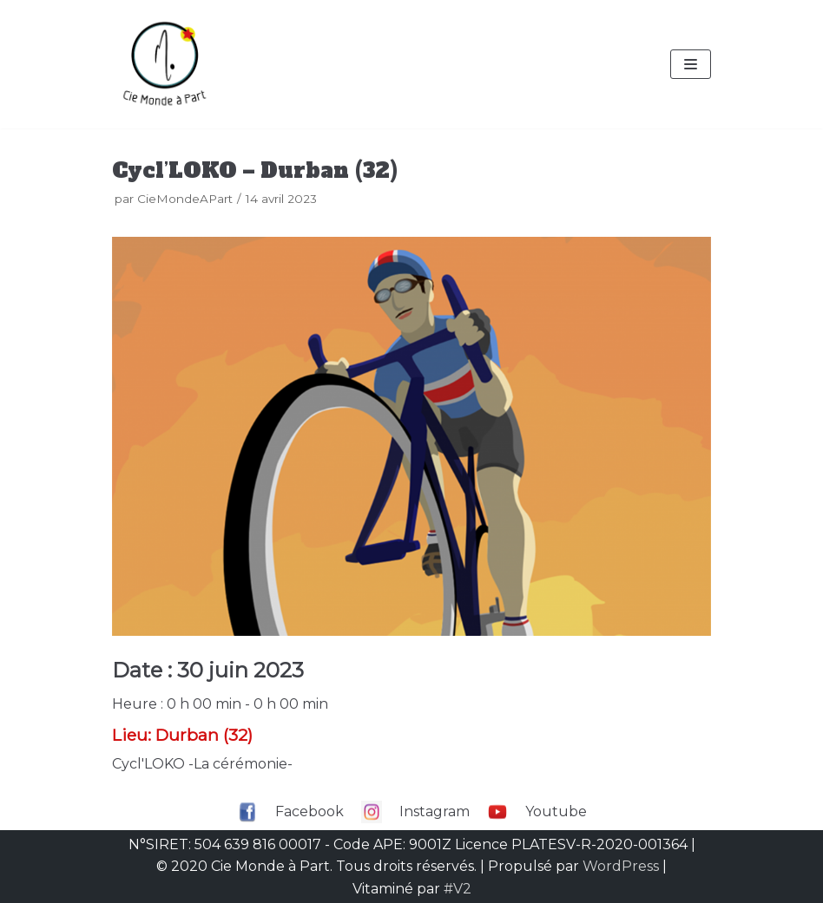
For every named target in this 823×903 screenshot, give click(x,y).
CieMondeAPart (185, 199)
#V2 (457, 888)
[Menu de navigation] (690, 64)
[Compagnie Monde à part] (164, 64)
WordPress (621, 866)
